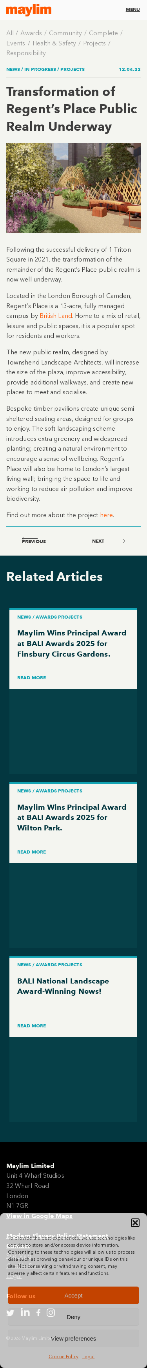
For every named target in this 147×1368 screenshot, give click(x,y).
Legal (88, 1356)
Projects (94, 43)
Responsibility (26, 53)
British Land (56, 315)
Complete (103, 33)
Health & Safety (54, 43)
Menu (133, 9)
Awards (31, 33)
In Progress (40, 69)
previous (34, 541)
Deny (73, 1317)
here (106, 515)
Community (65, 33)
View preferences (73, 1338)
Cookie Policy (63, 1356)
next (108, 541)
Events (15, 43)
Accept (74, 1295)
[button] (135, 1223)
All (10, 33)
